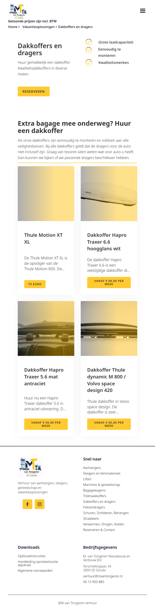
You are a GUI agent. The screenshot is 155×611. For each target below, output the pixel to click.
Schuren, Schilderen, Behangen (106, 512)
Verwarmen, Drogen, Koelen (103, 524)
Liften (87, 479)
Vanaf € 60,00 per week (109, 282)
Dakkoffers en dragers (99, 501)
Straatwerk (91, 518)
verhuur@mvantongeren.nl (103, 576)
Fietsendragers (94, 507)
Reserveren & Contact (99, 529)
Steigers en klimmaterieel (101, 473)
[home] (73, 11)
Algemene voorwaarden (35, 570)
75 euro (35, 284)
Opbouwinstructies (31, 556)
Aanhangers (92, 467)
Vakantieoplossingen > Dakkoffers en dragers (58, 27)
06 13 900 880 (93, 581)
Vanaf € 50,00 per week (46, 424)
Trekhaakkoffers (94, 496)
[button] (142, 11)
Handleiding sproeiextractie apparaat (38, 563)
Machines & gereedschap (101, 484)
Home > (14, 27)
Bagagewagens (94, 490)
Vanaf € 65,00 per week (109, 424)
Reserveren (34, 91)
